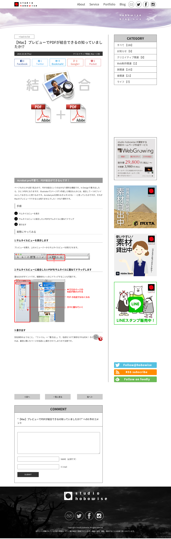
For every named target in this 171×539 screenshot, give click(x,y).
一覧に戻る (57, 397)
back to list (24, 36)
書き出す (22, 224)
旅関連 (120, 69)
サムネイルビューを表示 (29, 213)
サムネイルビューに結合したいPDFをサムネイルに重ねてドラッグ (46, 219)
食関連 (120, 75)
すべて (120, 45)
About (81, 4)
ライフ (120, 81)
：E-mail (63, 471)
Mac (92, 53)
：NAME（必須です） (68, 463)
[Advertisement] (58, 152)
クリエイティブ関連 (81, 53)
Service (94, 4)
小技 (98, 53)
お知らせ (122, 51)
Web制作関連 (124, 63)
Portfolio (109, 4)
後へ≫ (90, 397)
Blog (123, 4)
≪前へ (27, 397)
